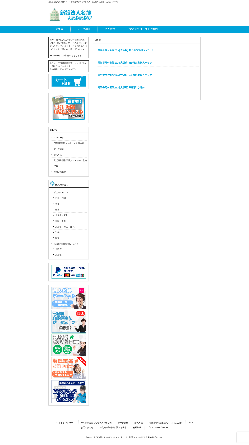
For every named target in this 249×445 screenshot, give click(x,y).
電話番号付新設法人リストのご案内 (70, 160)
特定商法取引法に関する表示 (113, 427)
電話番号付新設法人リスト (66, 243)
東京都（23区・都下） (65, 227)
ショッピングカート (65, 422)
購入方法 (58, 155)
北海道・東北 (61, 215)
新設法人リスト (61, 192)
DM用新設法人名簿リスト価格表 (69, 143)
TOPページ (59, 137)
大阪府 (58, 249)
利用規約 (137, 427)
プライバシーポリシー (157, 427)
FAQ (56, 166)
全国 (57, 209)
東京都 (58, 255)
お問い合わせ (60, 172)
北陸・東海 (60, 221)
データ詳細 (59, 149)
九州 (57, 204)
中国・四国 (60, 198)
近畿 (57, 232)
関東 (57, 238)
